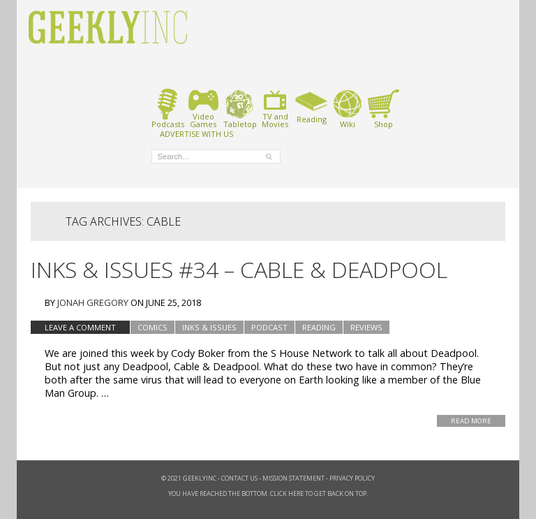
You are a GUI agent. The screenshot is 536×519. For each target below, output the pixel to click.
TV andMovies (275, 109)
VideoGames (203, 109)
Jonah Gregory (92, 302)
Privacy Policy (352, 478)
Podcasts (167, 109)
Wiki (348, 109)
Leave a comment (80, 327)
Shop (383, 109)
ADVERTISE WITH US (196, 133)
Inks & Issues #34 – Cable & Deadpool (239, 269)
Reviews (366, 327)
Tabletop (239, 109)
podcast (269, 327)
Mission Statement (293, 478)
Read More (471, 420)
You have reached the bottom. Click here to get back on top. (268, 493)
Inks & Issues (209, 327)
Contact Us (239, 478)
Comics (152, 327)
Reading (311, 106)
